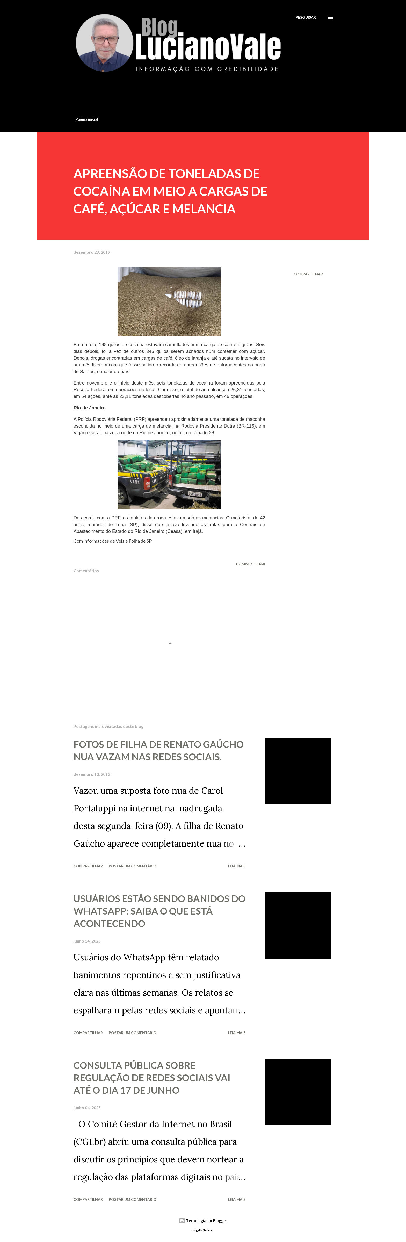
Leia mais (236, 866)
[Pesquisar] (306, 17)
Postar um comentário (132, 866)
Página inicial (87, 119)
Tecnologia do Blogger (203, 1220)
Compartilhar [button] (308, 274)
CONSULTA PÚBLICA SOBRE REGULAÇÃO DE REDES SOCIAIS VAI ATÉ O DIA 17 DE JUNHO (152, 1077)
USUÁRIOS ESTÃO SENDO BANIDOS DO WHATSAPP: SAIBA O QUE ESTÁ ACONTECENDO (159, 911)
